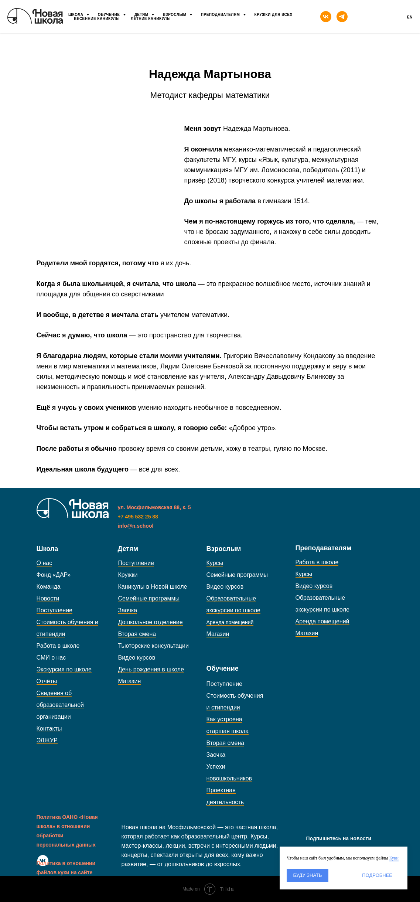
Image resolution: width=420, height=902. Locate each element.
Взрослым (175, 15)
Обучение (109, 15)
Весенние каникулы (97, 19)
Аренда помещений (322, 621)
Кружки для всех (274, 15)
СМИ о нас (51, 657)
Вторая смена (137, 634)
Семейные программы (149, 598)
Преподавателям (221, 15)
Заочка (127, 610)
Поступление (54, 610)
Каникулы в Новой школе (152, 586)
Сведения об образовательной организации (60, 705)
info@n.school (136, 526)
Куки (394, 858)
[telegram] (342, 16)
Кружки (128, 575)
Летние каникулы (151, 19)
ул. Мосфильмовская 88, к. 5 (154, 507)
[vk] (325, 16)
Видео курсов (137, 657)
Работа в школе (58, 646)
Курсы (214, 563)
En (410, 17)
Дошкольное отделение (150, 622)
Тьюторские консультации (153, 646)
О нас (44, 563)
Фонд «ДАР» (54, 575)
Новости (48, 598)
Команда (49, 586)
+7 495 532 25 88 (138, 517)
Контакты (49, 728)
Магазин (129, 681)
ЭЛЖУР (47, 740)
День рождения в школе (151, 669)
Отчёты (47, 681)
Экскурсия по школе (64, 669)
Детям (142, 15)
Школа (76, 15)
